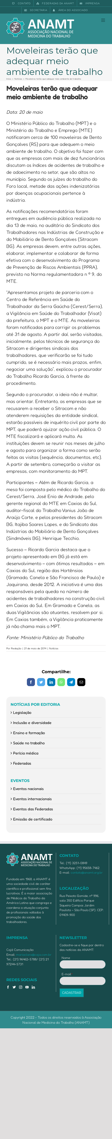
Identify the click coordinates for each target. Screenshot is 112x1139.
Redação (16, 648)
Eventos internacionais (32, 798)
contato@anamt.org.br (87, 872)
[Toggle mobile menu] (103, 20)
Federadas (22, 763)
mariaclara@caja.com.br (33, 955)
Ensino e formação (29, 732)
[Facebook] (8, 987)
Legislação (22, 712)
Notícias (53, 648)
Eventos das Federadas (33, 809)
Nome (66, 958)
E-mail (67, 974)
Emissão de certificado (32, 819)
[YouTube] (27, 987)
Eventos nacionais (28, 788)
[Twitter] (14, 987)
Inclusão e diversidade (32, 722)
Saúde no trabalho (29, 742)
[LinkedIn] (33, 987)
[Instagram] (20, 987)
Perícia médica (25, 753)
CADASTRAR (71, 993)
